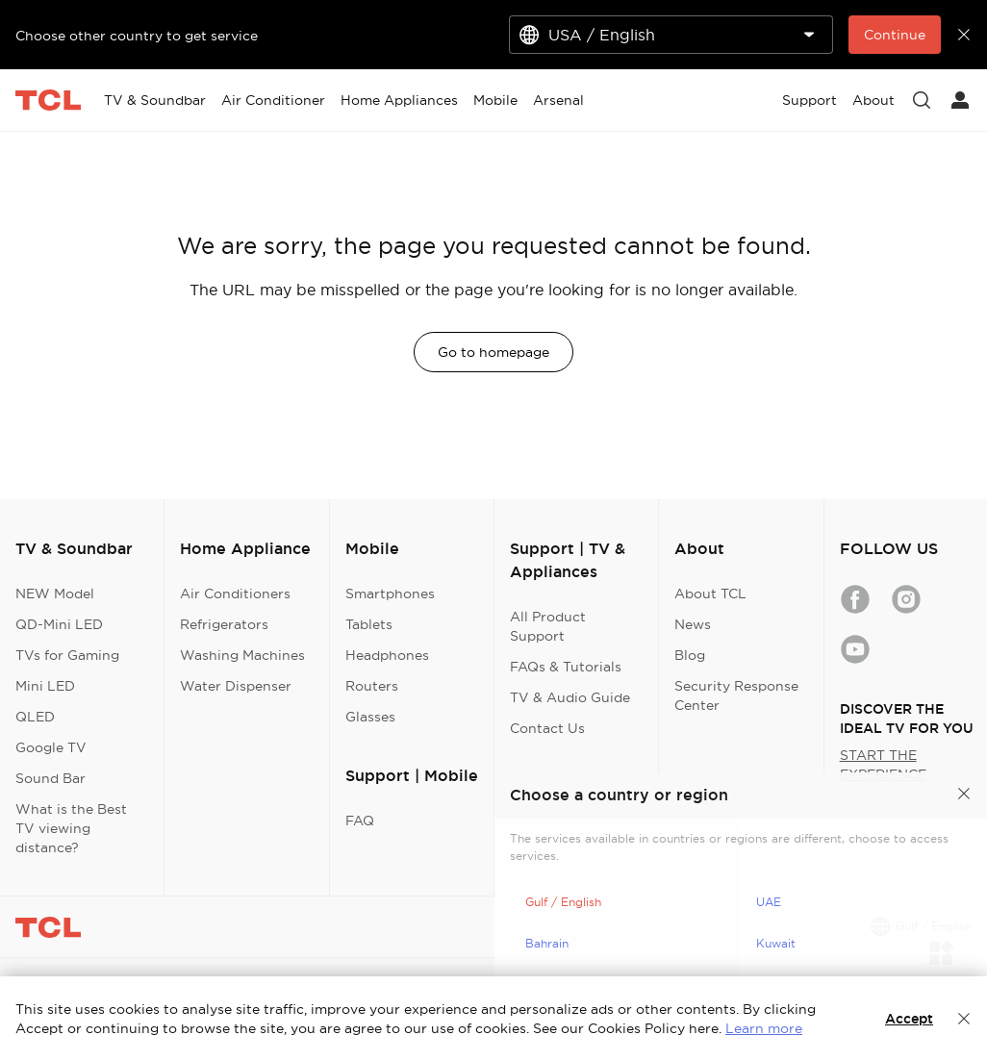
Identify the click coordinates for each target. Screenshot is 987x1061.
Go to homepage (493, 352)
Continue (894, 34)
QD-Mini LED (59, 624)
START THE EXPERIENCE (883, 764)
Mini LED (45, 686)
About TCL (710, 593)
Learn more (763, 1028)
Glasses (370, 716)
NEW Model (54, 593)
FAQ (359, 820)
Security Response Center (736, 695)
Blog (689, 655)
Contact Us (547, 728)
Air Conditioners (235, 593)
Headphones (387, 655)
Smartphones (390, 593)
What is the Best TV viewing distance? (71, 828)
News (692, 624)
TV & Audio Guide (570, 697)
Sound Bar (50, 778)
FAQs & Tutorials (565, 666)
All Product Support (548, 626)
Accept (909, 1018)
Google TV (51, 747)
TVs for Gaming (67, 655)
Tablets (368, 624)
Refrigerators (224, 624)
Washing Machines (242, 655)
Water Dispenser (235, 686)
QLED (35, 716)
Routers (371, 686)
